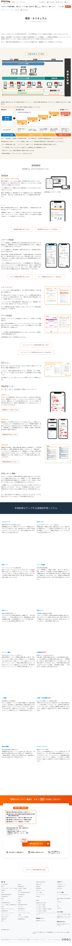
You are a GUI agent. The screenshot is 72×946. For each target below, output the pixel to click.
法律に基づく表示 (22, 939)
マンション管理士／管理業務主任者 (8, 904)
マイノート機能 (6, 652)
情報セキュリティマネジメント (8, 908)
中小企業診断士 (4, 884)
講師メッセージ (52, 6)
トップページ (15, 939)
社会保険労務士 (4, 896)
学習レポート (40, 610)
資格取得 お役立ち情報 (41, 902)
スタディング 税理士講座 (7, 6)
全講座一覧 (42, 2)
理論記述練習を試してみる (10, 461)
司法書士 (3, 890)
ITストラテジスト (21, 910)
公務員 (19, 914)
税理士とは (18, 6)
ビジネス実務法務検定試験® (24, 892)
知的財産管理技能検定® (6, 894)
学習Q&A (38, 896)
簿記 (19, 898)
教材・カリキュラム (38, 7)
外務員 (19, 900)
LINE (58, 906)
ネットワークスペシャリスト (7, 912)
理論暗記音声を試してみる (9, 434)
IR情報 (37, 886)
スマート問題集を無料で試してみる (19, 276)
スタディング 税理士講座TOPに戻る (35, 869)
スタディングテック (5, 914)
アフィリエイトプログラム (62, 894)
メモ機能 (4, 698)
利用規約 (28, 939)
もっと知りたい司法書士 (41, 911)
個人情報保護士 (21, 894)
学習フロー (5, 610)
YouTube (59, 908)
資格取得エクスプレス (41, 920)
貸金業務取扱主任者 (5, 902)
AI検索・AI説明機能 (42, 698)
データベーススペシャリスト (24, 912)
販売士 (2, 886)
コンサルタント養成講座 (23, 916)
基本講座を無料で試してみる (21, 229)
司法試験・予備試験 (22, 888)
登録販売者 (3, 919)
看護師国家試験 (21, 919)
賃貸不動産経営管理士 (22, 904)
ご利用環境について (61, 886)
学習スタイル (45, 6)
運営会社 (38, 884)
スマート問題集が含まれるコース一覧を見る (49, 276)
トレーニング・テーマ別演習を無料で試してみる (35, 345)
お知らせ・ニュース (40, 890)
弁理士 (2, 892)
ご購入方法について (61, 884)
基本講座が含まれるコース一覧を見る (47, 229)
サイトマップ (43, 939)
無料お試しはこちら (39, 844)
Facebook (59, 901)
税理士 (2, 898)
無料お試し (68, 6)
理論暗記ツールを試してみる (10, 409)
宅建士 (19, 902)
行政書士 (20, 890)
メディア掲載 (39, 892)
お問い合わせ (59, 2)
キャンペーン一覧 (40, 894)
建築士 (2, 906)
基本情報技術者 (21, 908)
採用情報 (38, 888)
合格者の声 (31, 6)
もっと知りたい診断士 (41, 904)
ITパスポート (21, 906)
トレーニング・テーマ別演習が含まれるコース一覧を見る (35, 352)
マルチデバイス (6, 521)
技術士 (19, 884)
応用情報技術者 (4, 910)
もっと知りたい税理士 (41, 906)
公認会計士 (20, 896)
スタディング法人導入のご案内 (63, 914)
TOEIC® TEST (4, 916)
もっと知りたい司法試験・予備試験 (43, 908)
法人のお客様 (50, 2)
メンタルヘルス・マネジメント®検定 (9, 888)
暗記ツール (5, 564)
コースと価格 (25, 6)
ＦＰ (2, 900)
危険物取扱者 (21, 886)
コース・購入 (61, 6)
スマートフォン (57, 939)
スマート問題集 (41, 564)
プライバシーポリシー (35, 939)
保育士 (2, 921)
